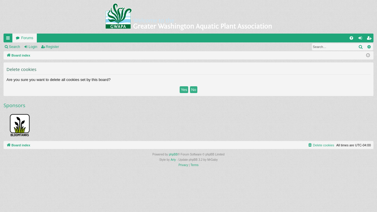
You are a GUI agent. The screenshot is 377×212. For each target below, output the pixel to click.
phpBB (173, 154)
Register (52, 47)
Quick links (9, 39)
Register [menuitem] (370, 39)
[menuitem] (351, 38)
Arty (173, 159)
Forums (27, 38)
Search (14, 47)
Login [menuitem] (361, 39)
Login (33, 47)
